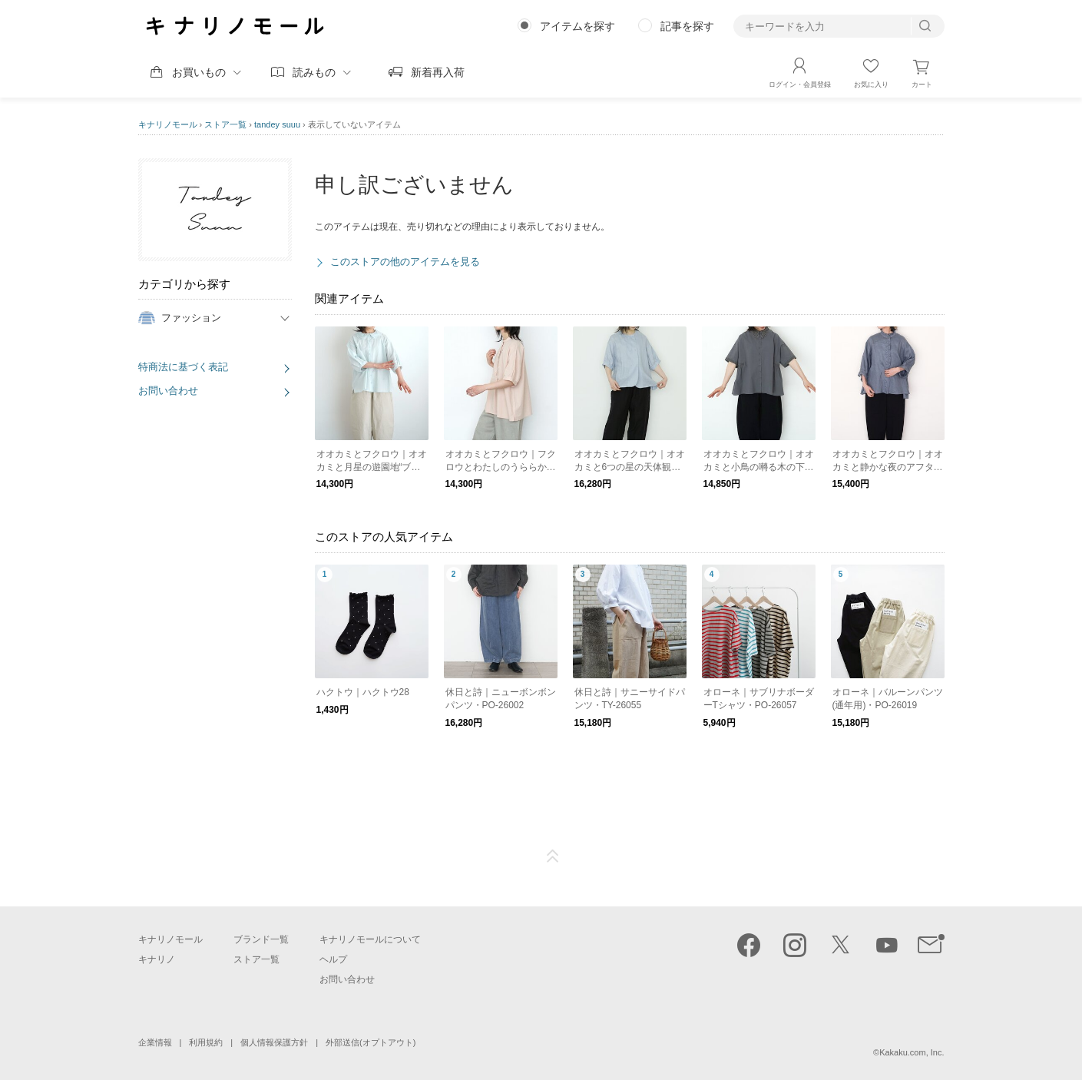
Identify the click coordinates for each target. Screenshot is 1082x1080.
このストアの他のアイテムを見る (405, 261)
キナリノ (156, 959)
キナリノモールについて (370, 939)
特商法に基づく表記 (183, 367)
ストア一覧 (225, 124)
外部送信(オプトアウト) (370, 1042)
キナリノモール (167, 124)
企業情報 (155, 1042)
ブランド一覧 (261, 939)
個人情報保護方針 (274, 1042)
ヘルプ (333, 959)
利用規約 (206, 1042)
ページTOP (552, 856)
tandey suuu (277, 124)
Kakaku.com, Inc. (911, 1052)
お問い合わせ (168, 390)
